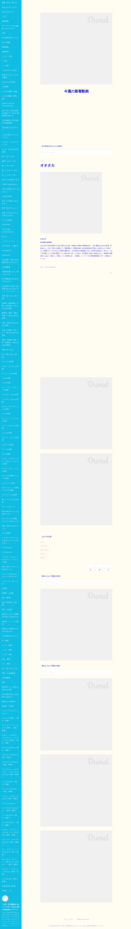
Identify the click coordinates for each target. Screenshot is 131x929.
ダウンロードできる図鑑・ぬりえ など (10, 41)
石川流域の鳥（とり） (10, 52)
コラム (4, 31)
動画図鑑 (5, 35)
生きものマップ (8, 26)
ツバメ (42, 554)
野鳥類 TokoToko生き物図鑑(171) (48, 267)
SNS (3, 47)
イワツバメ (43, 546)
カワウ (42, 558)
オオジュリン (44, 550)
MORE (4, 61)
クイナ (42, 542)
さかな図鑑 (6, 56)
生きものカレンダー (9, 21)
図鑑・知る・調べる (9, 17)
